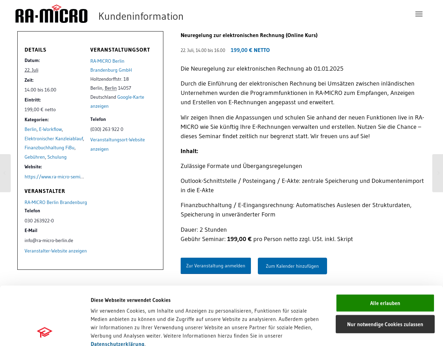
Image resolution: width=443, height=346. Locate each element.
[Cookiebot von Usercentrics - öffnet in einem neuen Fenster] (45, 332)
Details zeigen (357, 332)
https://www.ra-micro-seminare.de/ (61, 177)
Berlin (31, 129)
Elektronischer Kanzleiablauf (54, 138)
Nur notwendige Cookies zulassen (385, 269)
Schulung (57, 157)
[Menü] (419, 14)
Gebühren (35, 157)
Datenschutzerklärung (118, 289)
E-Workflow (50, 129)
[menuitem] (419, 14)
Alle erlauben (385, 248)
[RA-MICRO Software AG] (127, 14)
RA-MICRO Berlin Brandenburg (56, 202)
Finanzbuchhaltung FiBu (49, 147)
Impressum (104, 297)
